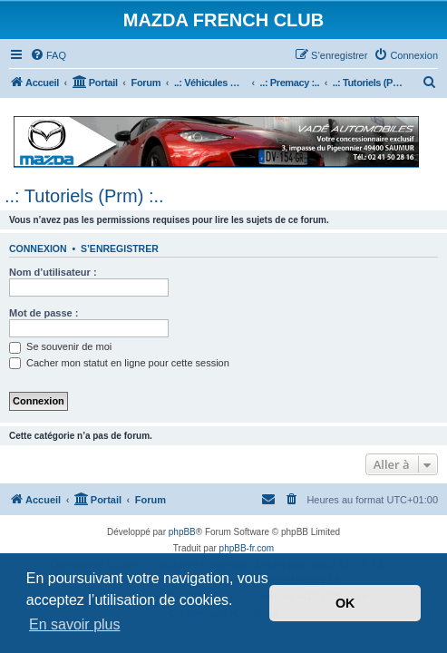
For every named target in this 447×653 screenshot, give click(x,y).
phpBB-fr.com (247, 548)
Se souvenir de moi (60, 346)
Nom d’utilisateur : (53, 272)
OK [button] (345, 603)
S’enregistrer (120, 248)
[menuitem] (48, 55)
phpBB (182, 532)
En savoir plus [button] (75, 624)
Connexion (38, 248)
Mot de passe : (43, 312)
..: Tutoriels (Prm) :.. (84, 196)
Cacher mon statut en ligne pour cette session (119, 362)
